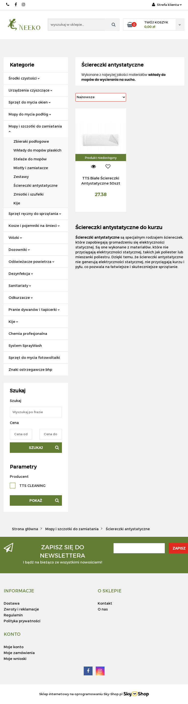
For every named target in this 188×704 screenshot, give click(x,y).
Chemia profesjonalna (28, 333)
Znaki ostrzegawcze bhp (30, 369)
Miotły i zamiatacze (30, 168)
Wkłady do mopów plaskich (37, 150)
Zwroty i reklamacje (21, 609)
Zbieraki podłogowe (31, 141)
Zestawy (21, 177)
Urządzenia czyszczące (30, 90)
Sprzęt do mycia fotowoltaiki (34, 357)
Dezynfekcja (21, 273)
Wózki (15, 237)
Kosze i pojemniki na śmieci (34, 225)
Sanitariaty (20, 285)
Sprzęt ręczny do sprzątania (35, 213)
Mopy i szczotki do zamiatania (35, 128)
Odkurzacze (21, 297)
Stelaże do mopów (30, 159)
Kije (16, 203)
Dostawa (12, 603)
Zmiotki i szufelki (28, 194)
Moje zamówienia (19, 653)
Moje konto (14, 647)
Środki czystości (24, 78)
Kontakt (105, 603)
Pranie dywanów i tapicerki (34, 309)
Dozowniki (19, 249)
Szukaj (36, 448)
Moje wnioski (15, 659)
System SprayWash (25, 345)
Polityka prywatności (22, 621)
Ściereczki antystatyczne (35, 185)
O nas (103, 609)
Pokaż (35, 500)
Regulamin (13, 615)
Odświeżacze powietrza (31, 261)
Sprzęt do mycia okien (30, 102)
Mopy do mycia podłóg (30, 114)
